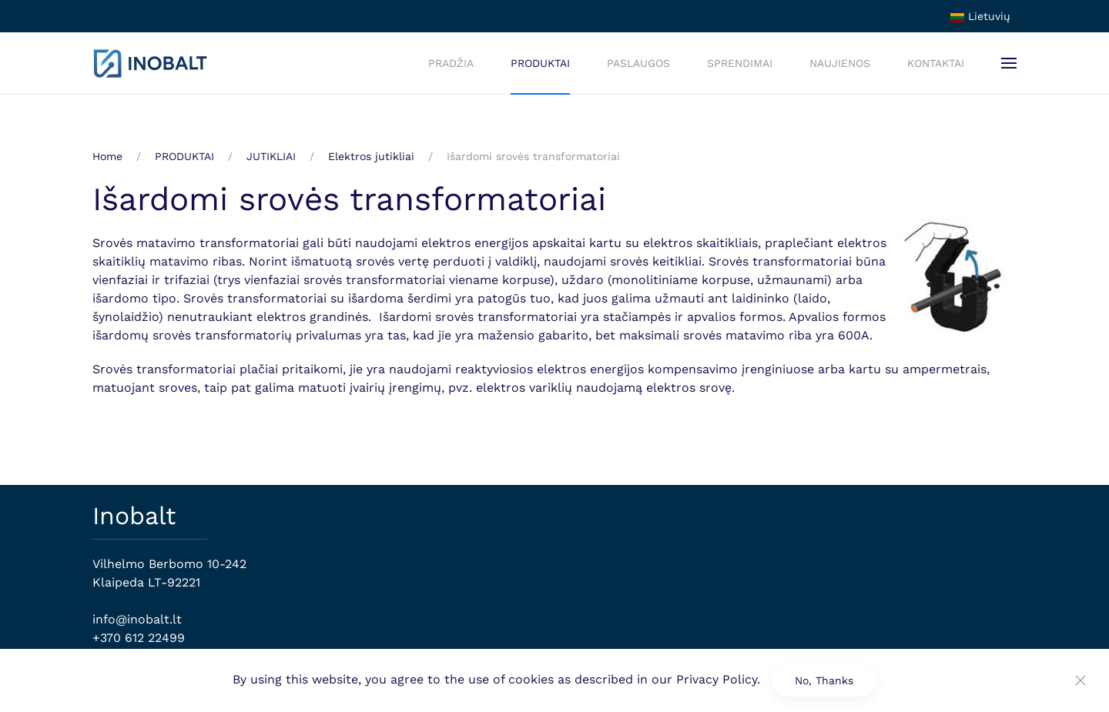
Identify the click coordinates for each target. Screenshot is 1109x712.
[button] (1009, 63)
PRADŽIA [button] (451, 63)
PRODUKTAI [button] (540, 63)
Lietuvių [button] (980, 16)
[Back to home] (150, 63)
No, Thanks (824, 680)
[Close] (1080, 680)
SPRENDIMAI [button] (739, 63)
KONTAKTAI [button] (935, 63)
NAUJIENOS (839, 63)
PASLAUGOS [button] (638, 63)
